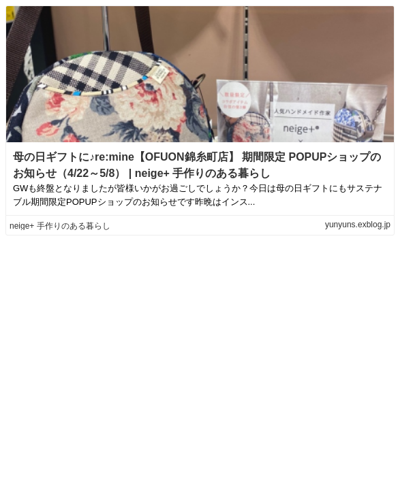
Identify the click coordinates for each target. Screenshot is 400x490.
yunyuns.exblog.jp (357, 224)
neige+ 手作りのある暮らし (60, 226)
